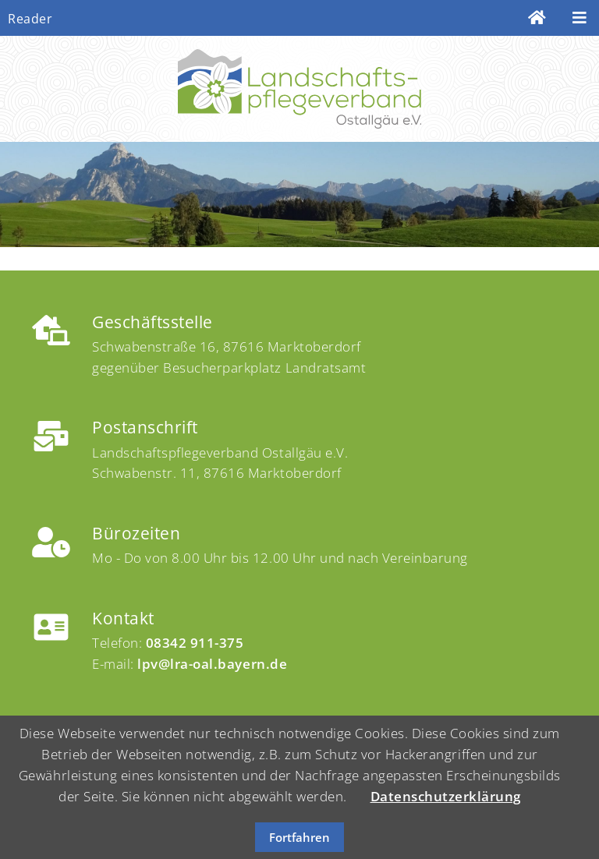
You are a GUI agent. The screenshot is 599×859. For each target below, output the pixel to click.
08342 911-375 (195, 643)
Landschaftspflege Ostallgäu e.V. (299, 89)
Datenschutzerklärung (445, 796)
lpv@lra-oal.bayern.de (212, 664)
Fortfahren (299, 837)
